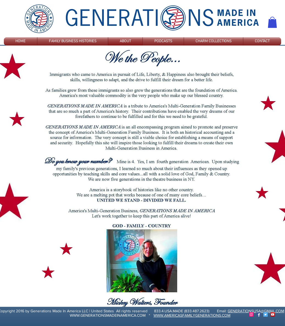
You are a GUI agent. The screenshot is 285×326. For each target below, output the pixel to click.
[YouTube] (272, 314)
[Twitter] (265, 314)
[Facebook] (258, 314)
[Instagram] (251, 314)
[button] (272, 22)
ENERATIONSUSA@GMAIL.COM (257, 311)
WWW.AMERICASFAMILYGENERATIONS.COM (191, 315)
